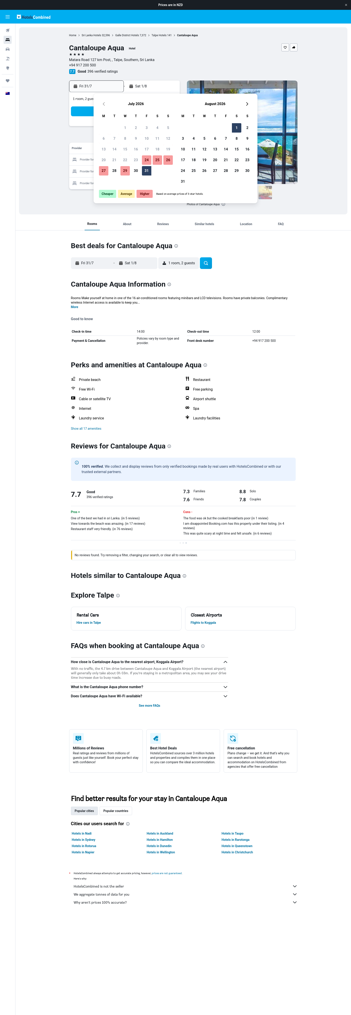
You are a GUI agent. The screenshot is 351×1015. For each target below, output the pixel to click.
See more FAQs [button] (149, 705)
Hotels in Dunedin (159, 846)
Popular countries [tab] (115, 811)
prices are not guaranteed (167, 873)
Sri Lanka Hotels (91, 35)
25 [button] (157, 160)
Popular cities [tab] (84, 811)
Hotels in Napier (83, 852)
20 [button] (104, 160)
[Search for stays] (7, 39)
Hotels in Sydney (83, 840)
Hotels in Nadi (82, 833)
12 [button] (168, 138)
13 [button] (104, 149)
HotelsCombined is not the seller (185, 886)
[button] (346, 5)
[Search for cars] (7, 49)
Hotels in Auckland (160, 833)
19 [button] (168, 149)
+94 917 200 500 (82, 65)
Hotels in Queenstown (237, 846)
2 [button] (136, 128)
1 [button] (125, 128)
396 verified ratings (103, 71)
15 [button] (125, 149)
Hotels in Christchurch (237, 852)
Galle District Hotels (127, 35)
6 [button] (104, 138)
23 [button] (136, 160)
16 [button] (136, 149)
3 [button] (147, 128)
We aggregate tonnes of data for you (185, 894)
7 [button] (114, 138)
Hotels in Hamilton (160, 840)
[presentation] (223, 204)
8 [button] (125, 138)
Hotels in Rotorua (84, 846)
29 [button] (125, 171)
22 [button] (125, 160)
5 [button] (168, 128)
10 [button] (147, 138)
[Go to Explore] (7, 67)
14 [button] (114, 149)
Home (72, 35)
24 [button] (147, 160)
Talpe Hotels (159, 35)
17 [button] (147, 149)
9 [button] (136, 138)
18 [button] (157, 149)
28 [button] (114, 171)
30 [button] (136, 171)
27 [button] (104, 171)
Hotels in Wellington (161, 852)
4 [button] (157, 128)
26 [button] (168, 160)
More (74, 307)
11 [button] (157, 138)
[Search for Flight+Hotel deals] (7, 58)
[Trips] (7, 80)
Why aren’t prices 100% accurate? (185, 902)
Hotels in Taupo (233, 833)
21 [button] (114, 160)
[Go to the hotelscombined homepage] (33, 17)
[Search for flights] (7, 30)
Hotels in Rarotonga (236, 840)
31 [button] (147, 171)
